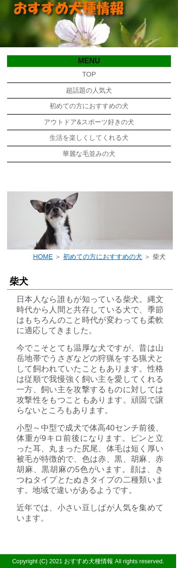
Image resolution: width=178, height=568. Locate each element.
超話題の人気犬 (89, 90)
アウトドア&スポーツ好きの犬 (89, 122)
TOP (89, 74)
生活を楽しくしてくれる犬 (89, 137)
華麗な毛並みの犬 (89, 153)
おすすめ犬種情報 (88, 561)
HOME (43, 256)
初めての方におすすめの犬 (89, 106)
